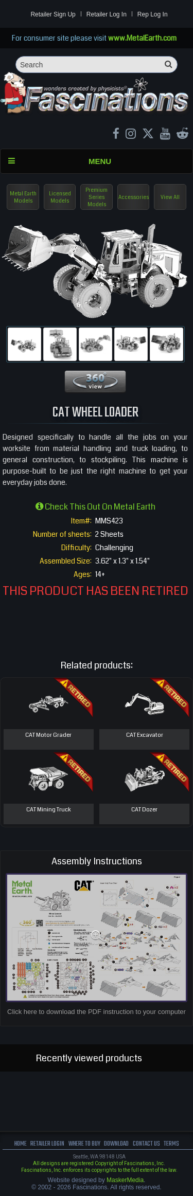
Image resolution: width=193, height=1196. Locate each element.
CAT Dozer (144, 809)
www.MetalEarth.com (142, 38)
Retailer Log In (106, 14)
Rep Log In (152, 14)
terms (171, 1143)
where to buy (84, 1143)
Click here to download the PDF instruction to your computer (96, 1012)
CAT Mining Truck (48, 809)
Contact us (146, 1143)
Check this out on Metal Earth (95, 507)
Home (20, 1143)
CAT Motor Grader (48, 735)
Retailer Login (47, 1143)
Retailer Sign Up (52, 14)
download (116, 1143)
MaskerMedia (125, 1180)
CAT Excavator (144, 735)
